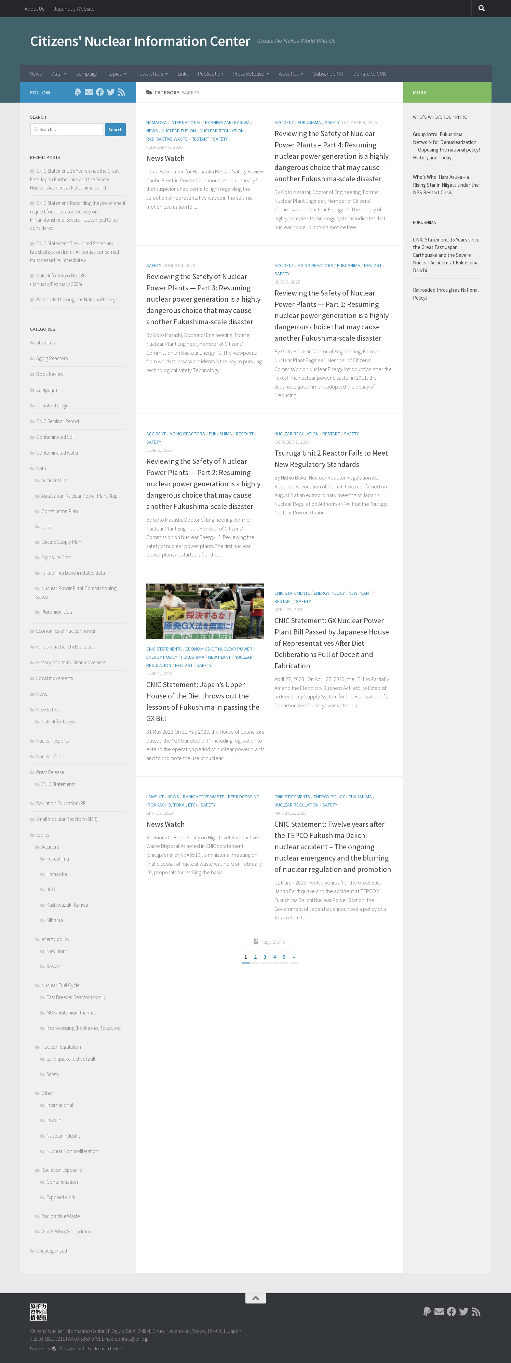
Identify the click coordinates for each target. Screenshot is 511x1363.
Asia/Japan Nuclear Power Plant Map (79, 496)
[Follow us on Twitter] (111, 92)
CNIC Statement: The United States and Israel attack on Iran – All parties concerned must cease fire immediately (74, 251)
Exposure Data (56, 557)
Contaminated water (57, 452)
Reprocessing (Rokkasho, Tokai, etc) (84, 1028)
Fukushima (309, 122)
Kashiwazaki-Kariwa (227, 122)
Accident (284, 122)
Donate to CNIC (370, 73)
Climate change (52, 405)
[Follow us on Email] (89, 92)
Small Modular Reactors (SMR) (66, 819)
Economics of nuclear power (219, 649)
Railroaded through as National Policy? (77, 299)
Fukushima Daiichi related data (73, 572)
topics (115, 73)
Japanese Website (74, 8)
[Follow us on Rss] (122, 92)
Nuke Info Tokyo (58, 721)
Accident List (54, 480)
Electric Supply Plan (61, 542)
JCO (50, 889)
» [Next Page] (293, 956)
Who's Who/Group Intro (66, 1231)
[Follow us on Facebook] (100, 92)
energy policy (161, 657)
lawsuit (155, 797)
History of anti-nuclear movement (71, 662)
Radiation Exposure (61, 1170)
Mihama (54, 920)
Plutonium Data (57, 611)
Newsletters (149, 73)
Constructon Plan (59, 511)
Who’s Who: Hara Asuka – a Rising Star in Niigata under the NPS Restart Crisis (446, 185)
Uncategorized (51, 1250)
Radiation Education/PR (61, 803)
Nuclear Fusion (179, 131)
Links (183, 73)
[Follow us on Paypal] (78, 92)
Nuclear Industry (63, 1135)
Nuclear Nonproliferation (72, 1151)
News (36, 73)
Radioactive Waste (167, 139)
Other (47, 1093)
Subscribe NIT (328, 73)
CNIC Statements (164, 649)
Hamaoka (156, 122)
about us (45, 342)
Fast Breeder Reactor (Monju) (76, 997)
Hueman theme (107, 1349)
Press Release (248, 73)
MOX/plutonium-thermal (71, 1012)
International (186, 122)
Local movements (54, 678)
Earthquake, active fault (70, 1059)
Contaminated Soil (55, 437)
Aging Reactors (315, 265)
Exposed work (61, 1197)
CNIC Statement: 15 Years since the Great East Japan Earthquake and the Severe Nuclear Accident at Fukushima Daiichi (75, 179)
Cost (46, 526)
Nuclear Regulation (222, 131)
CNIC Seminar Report (57, 421)
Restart (200, 139)
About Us (34, 8)
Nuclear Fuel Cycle (60, 985)
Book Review (49, 374)
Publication (210, 73)
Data (56, 73)
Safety (220, 139)
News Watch (165, 158)
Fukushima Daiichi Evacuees (65, 646)
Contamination (62, 1182)
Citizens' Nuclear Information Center (140, 41)
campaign (87, 73)
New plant (219, 657)
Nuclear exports (52, 740)
